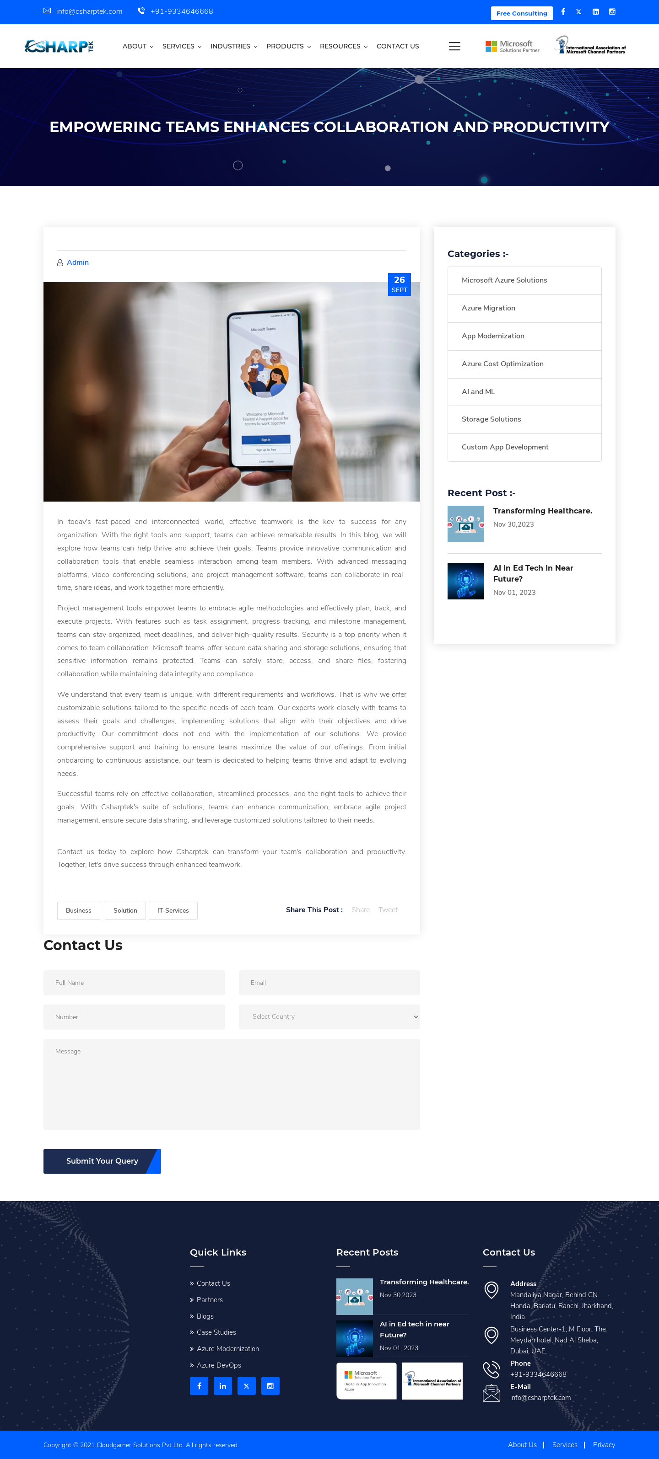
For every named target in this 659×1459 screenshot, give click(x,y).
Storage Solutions (491, 419)
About (134, 46)
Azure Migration (488, 308)
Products (285, 46)
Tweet (388, 910)
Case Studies (216, 1331)
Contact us (398, 46)
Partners (210, 1299)
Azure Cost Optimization (503, 364)
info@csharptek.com (82, 11)
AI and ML (478, 392)
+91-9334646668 (175, 11)
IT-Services (173, 910)
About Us (522, 1443)
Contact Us (213, 1282)
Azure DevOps (219, 1364)
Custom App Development (505, 447)
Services (178, 46)
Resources (340, 46)
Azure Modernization (228, 1347)
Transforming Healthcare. (542, 511)
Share (360, 910)
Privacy (604, 1443)
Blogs (205, 1315)
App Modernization (493, 336)
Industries (230, 46)
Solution (125, 910)
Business (79, 910)
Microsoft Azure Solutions (504, 280)
